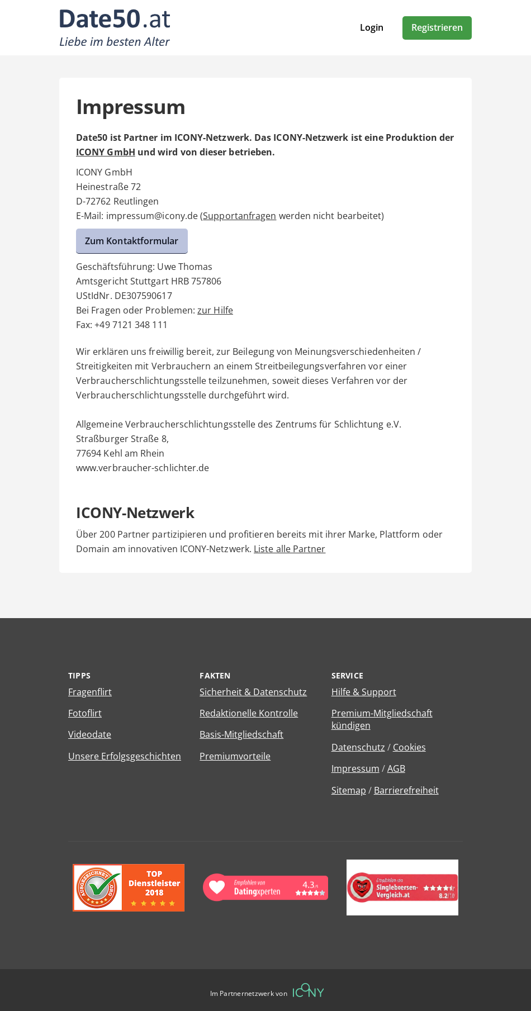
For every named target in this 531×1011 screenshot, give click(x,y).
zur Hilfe (215, 310)
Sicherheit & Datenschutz (253, 692)
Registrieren (437, 27)
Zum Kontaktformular (132, 241)
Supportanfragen (239, 216)
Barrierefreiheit (406, 790)
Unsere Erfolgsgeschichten (124, 756)
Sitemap (348, 790)
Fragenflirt (90, 692)
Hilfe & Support (363, 692)
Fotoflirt (85, 713)
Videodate (89, 734)
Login (371, 27)
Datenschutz (358, 747)
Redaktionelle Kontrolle (249, 713)
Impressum (355, 768)
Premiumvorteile (235, 756)
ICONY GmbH (105, 152)
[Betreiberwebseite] (308, 990)
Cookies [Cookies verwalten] (409, 747)
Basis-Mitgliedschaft (241, 734)
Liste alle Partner (289, 549)
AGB (396, 768)
